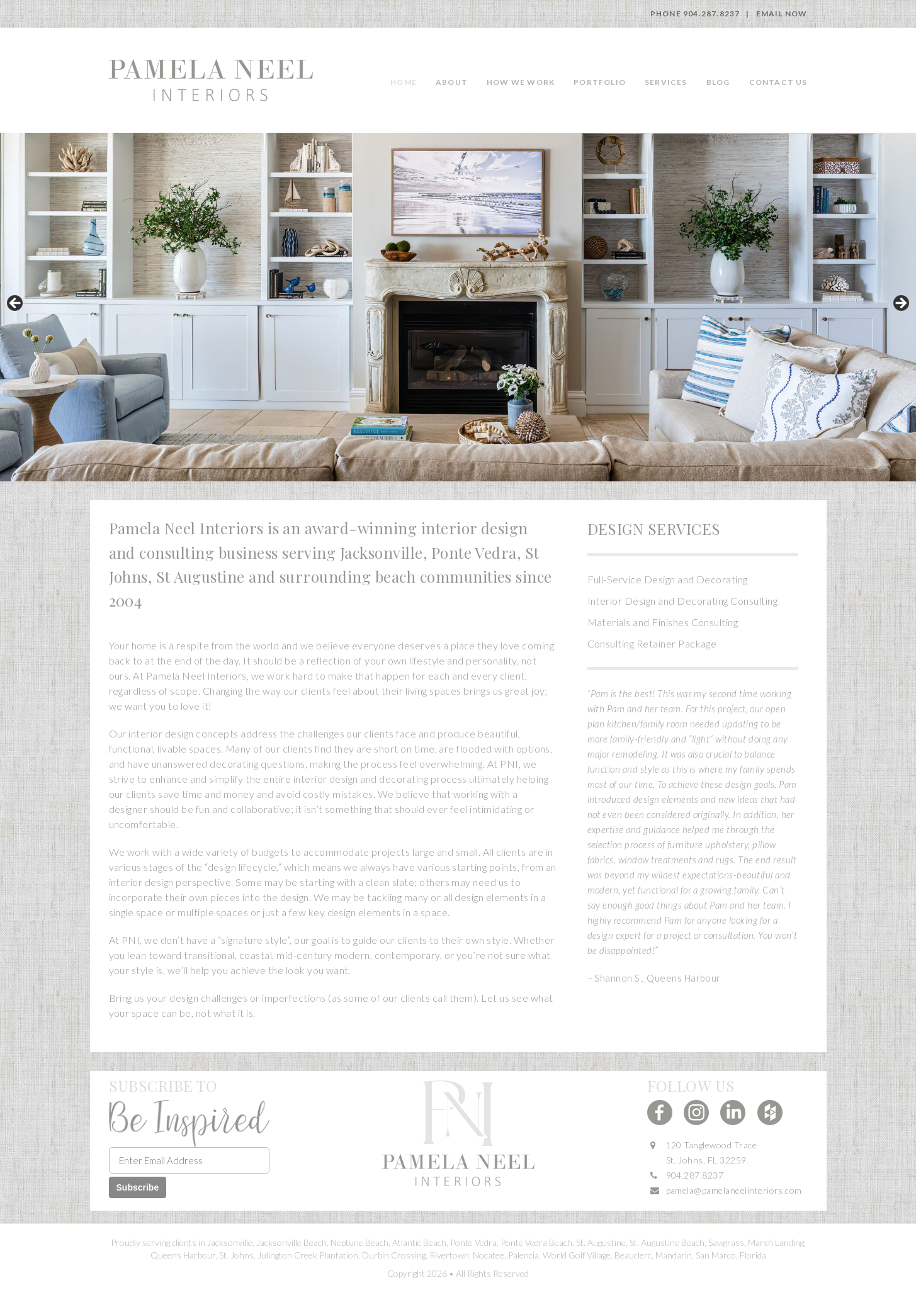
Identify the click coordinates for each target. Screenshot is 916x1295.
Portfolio (600, 82)
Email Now (782, 13)
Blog (718, 82)
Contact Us (778, 82)
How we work (521, 82)
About (452, 82)
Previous (15, 303)
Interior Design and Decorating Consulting (682, 601)
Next (900, 303)
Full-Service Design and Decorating (667, 579)
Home (403, 82)
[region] (458, 307)
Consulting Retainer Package (652, 643)
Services (666, 82)
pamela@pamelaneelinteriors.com (734, 1190)
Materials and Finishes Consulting (662, 622)
